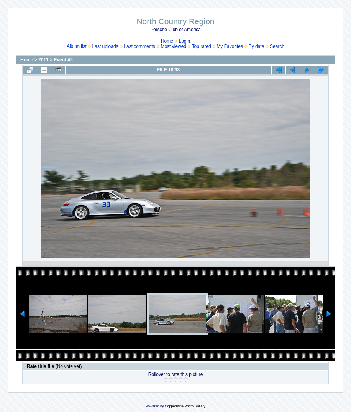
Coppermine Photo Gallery (185, 406)
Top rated (201, 46)
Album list (77, 46)
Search (277, 46)
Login (184, 41)
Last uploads (105, 46)
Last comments (139, 46)
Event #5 (63, 60)
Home (167, 41)
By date (256, 46)
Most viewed (173, 46)
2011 (43, 60)
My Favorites (230, 46)
